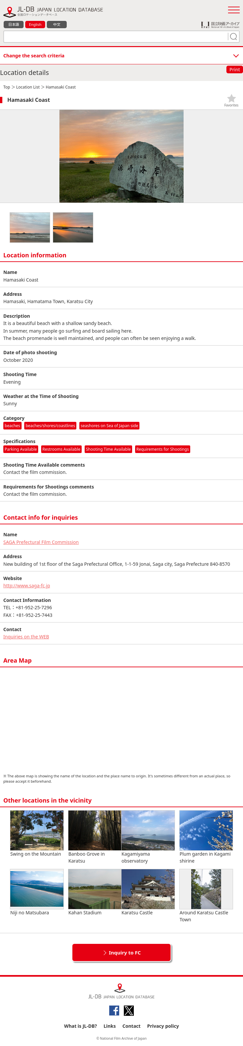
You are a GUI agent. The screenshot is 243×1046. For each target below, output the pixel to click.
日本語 (13, 24)
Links (110, 1026)
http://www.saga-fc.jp (26, 585)
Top (6, 87)
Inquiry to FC (125, 952)
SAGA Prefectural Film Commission (41, 542)
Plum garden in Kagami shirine (206, 837)
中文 (56, 24)
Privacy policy (163, 1026)
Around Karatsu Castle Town (206, 896)
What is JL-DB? (80, 1026)
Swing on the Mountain (36, 834)
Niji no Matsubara (36, 892)
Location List (28, 87)
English (35, 24)
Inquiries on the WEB (26, 636)
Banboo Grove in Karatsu (94, 837)
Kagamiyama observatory (148, 837)
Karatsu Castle (148, 892)
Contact (131, 1026)
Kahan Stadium (94, 892)
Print (234, 69)
